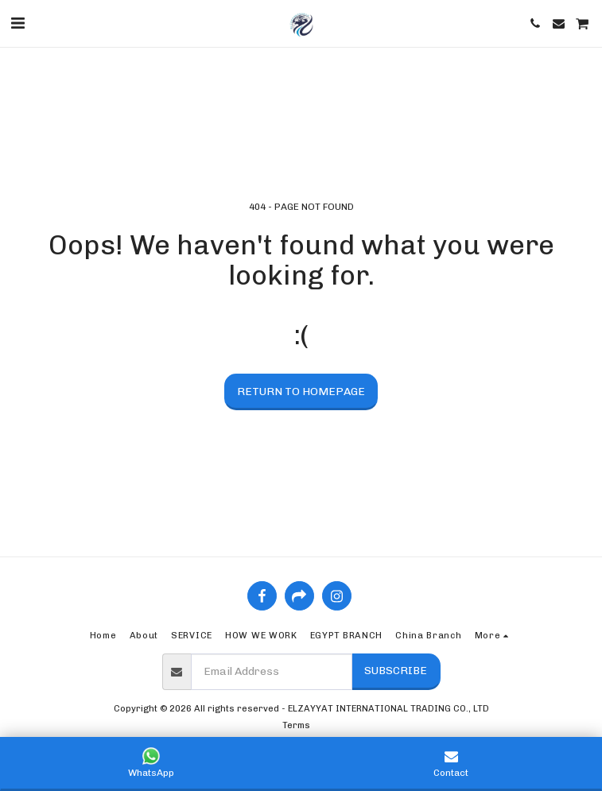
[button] (17, 23)
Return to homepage (301, 391)
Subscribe (395, 670)
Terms (296, 725)
